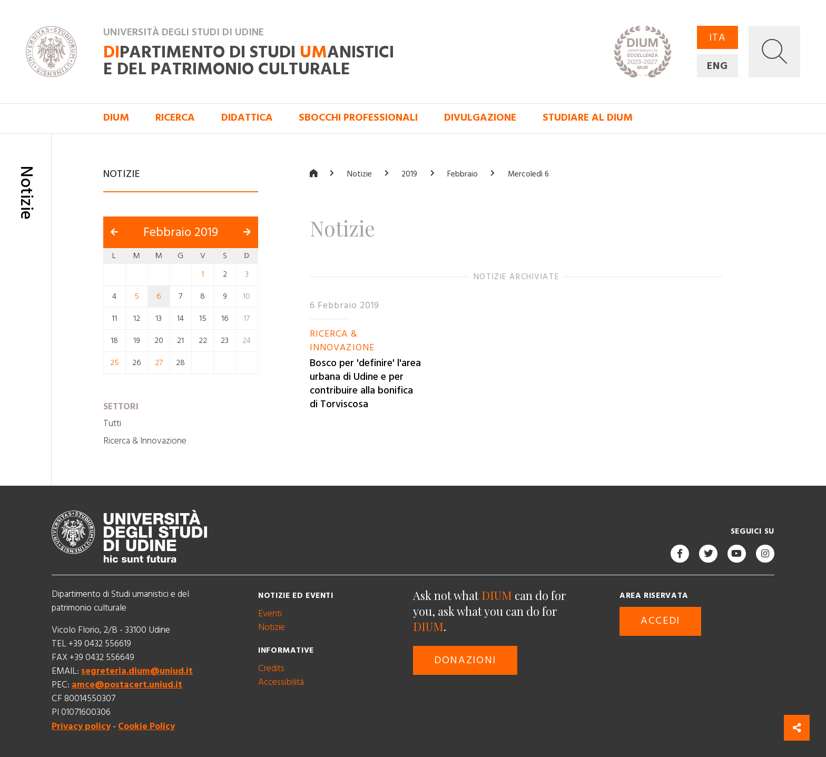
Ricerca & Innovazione (144, 440)
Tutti (112, 423)
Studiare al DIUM (588, 118)
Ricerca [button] (175, 118)
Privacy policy (81, 726)
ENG (717, 66)
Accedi (660, 621)
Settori (121, 406)
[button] (774, 51)
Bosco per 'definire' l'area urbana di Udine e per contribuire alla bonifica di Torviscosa (365, 383)
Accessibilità (281, 681)
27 (159, 362)
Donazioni (465, 660)
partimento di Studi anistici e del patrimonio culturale (248, 61)
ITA (717, 38)
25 (114, 362)
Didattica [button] (247, 118)
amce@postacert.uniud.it (127, 685)
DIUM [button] (116, 118)
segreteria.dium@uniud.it (137, 671)
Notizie (359, 174)
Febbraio (462, 174)
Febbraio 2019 (180, 231)
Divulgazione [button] (480, 118)
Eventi (270, 613)
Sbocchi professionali (358, 118)
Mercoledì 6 (528, 174)
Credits (271, 668)
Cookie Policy (146, 726)
